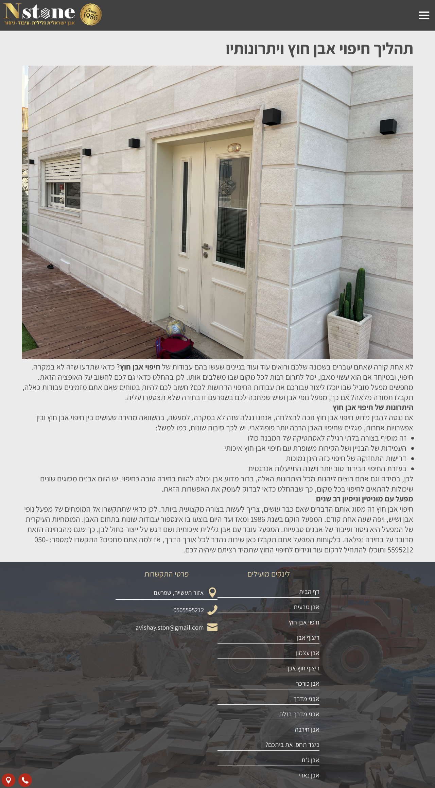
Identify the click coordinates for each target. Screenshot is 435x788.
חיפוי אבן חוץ (304, 694)
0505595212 (188, 682)
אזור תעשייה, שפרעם (179, 665)
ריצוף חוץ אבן (303, 740)
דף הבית (309, 664)
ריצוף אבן (308, 710)
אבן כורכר (307, 756)
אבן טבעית (306, 679)
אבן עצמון (307, 725)
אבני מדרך (306, 771)
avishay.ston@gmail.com (170, 700)
